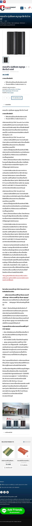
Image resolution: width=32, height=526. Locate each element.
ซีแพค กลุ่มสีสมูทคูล (6, 91)
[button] (24, 442)
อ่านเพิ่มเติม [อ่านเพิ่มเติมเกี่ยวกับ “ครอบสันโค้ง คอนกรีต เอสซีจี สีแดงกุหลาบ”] (24, 465)
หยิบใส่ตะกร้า (17, 98)
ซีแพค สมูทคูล (10, 92)
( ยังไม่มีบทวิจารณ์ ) (14, 71)
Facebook (1, 492)
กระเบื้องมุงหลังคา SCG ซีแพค (13, 89)
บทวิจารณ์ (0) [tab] (8, 432)
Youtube (7, 492)
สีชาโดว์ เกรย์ (15, 91)
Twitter (4, 492)
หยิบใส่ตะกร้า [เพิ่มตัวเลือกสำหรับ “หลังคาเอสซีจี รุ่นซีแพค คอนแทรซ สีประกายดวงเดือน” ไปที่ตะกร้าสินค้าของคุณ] (9, 468)
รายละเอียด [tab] (8, 104)
